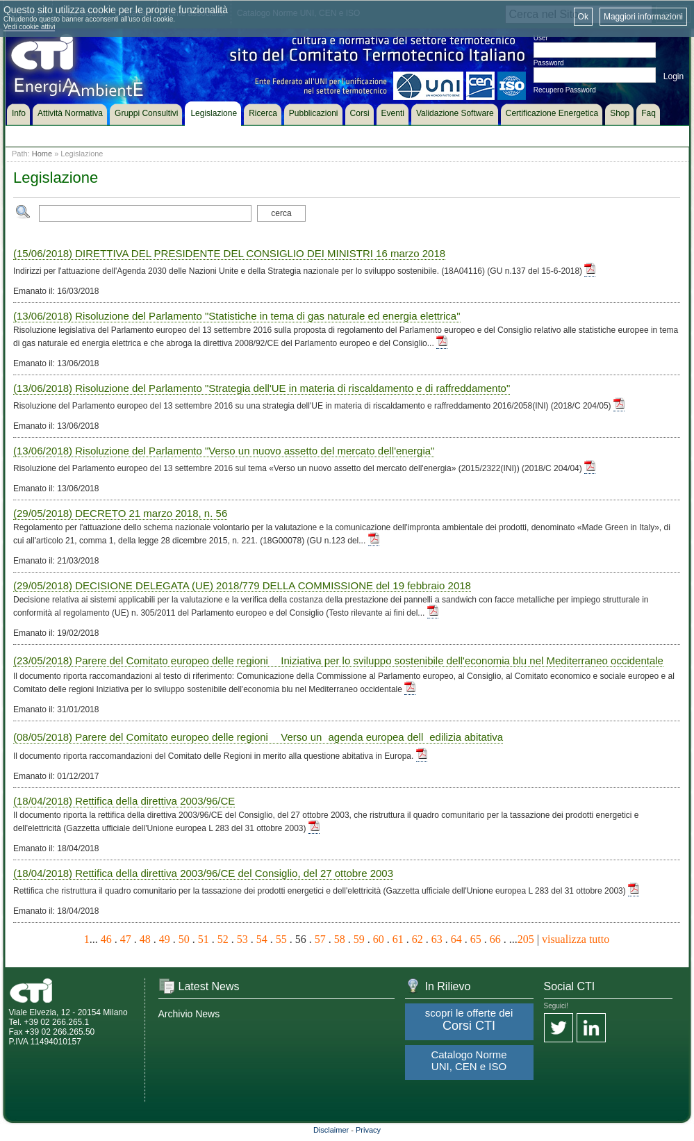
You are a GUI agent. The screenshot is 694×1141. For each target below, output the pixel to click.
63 (437, 939)
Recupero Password (565, 90)
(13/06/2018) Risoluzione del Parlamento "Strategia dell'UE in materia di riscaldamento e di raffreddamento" (261, 388)
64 (456, 939)
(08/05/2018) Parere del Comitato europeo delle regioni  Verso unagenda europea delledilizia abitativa (258, 737)
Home (42, 153)
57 (320, 939)
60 (378, 939)
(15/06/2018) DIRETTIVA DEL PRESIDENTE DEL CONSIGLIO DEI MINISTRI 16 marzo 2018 (229, 253)
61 (398, 939)
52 (223, 939)
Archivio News (189, 1013)
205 (526, 939)
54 (261, 939)
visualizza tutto (575, 939)
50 (184, 939)
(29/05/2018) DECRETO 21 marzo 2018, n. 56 (120, 513)
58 (339, 939)
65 (475, 939)
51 (203, 939)
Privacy (368, 1130)
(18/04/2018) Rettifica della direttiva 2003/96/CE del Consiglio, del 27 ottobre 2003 (203, 873)
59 (359, 939)
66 (495, 939)
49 (164, 939)
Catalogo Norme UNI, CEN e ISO (468, 1060)
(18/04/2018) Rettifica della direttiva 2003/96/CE (124, 801)
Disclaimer (331, 1130)
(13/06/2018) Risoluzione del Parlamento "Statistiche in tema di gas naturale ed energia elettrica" (237, 316)
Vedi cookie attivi (29, 27)
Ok (583, 17)
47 (125, 939)
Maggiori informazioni (643, 17)
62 (417, 939)
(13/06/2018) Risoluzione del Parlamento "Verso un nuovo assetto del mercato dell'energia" (223, 451)
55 (281, 939)
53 (242, 939)
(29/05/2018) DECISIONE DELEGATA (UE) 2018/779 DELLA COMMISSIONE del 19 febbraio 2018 (242, 585)
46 (106, 939)
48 (145, 939)
